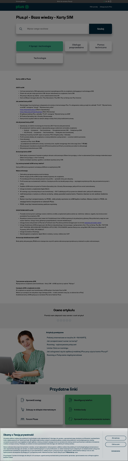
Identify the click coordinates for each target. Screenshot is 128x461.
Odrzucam (116, 444)
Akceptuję (115, 438)
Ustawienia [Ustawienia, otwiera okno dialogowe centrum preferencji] (115, 451)
